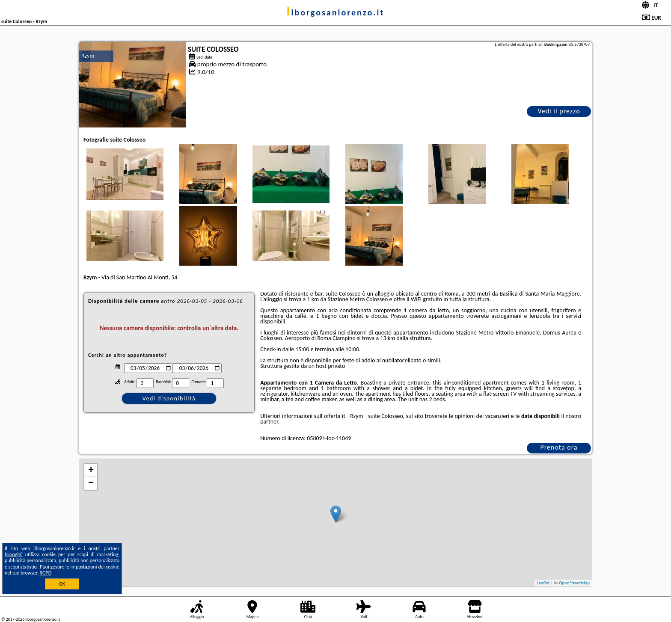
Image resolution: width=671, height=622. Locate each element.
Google (13, 554)
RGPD (46, 573)
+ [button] (91, 470)
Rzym (88, 55)
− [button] (91, 483)
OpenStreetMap (574, 583)
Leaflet (543, 583)
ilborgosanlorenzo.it (336, 12)
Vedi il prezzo (558, 111)
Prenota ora (558, 447)
